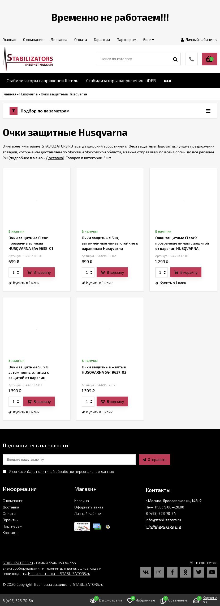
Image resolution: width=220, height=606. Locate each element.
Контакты (11, 532)
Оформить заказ (88, 507)
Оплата (9, 513)
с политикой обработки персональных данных (73, 471)
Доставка (54, 157)
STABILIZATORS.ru (18, 563)
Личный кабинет (88, 513)
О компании (13, 500)
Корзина (81, 500)
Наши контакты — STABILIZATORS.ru (59, 573)
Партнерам (12, 526)
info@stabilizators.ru (163, 526)
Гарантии (11, 519)
